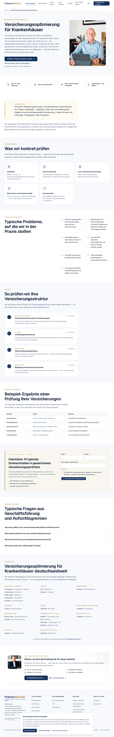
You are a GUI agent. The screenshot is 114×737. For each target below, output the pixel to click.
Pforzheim (14, 601)
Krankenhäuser (30, 3)
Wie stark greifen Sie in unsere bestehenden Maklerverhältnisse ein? (57, 527)
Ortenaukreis (17, 589)
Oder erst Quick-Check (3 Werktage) (18, 63)
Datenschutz (97, 704)
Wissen (70, 3)
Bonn (46, 619)
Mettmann (49, 625)
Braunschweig (16, 617)
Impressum (96, 700)
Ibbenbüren (50, 622)
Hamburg (13, 609)
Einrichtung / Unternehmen (69, 462)
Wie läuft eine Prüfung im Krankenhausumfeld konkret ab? (57, 539)
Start (6, 10)
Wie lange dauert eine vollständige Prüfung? (57, 546)
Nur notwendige (44, 730)
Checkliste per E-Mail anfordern (73, 478)
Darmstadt (48, 609)
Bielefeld (50, 617)
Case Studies (61, 3)
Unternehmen (42, 3)
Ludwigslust (85, 609)
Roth (46, 589)
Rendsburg (48, 633)
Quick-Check (52, 3)
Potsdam (86, 589)
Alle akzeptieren (29, 730)
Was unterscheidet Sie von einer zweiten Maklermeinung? (57, 533)
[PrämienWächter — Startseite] (13, 3)
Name (63, 454)
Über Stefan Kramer (79, 3)
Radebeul (14, 633)
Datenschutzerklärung (87, 474)
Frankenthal (84, 617)
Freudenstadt (13, 598)
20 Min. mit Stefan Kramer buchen (21, 59)
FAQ (88, 3)
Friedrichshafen (13, 592)
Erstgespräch (56, 707)
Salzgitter (15, 619)
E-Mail (86, 454)
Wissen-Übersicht (78, 700)
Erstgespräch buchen (99, 3)
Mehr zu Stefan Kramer (57, 678)
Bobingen (47, 592)
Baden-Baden (13, 595)
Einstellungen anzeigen (59, 730)
